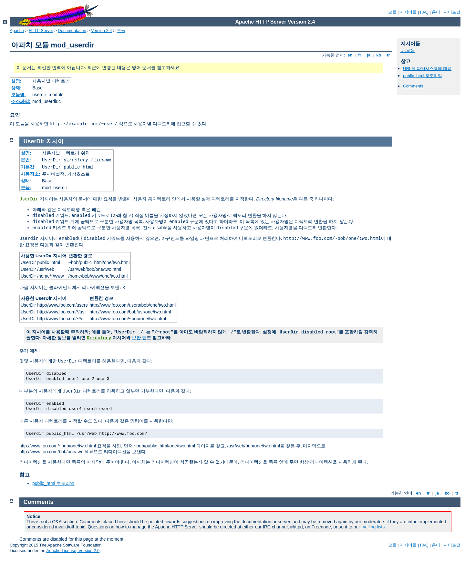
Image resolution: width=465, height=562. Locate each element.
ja (369, 55)
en (350, 55)
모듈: (26, 187)
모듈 (392, 12)
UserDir (407, 50)
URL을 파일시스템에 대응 (427, 68)
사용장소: (30, 174)
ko (378, 55)
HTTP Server (41, 30)
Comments (413, 86)
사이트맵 (452, 12)
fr (360, 55)
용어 (436, 12)
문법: (26, 159)
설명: (16, 81)
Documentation (72, 30)
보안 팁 (139, 337)
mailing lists (373, 526)
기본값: (28, 166)
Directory (99, 338)
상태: (16, 87)
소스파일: (21, 101)
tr (388, 55)
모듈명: (18, 94)
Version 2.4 (101, 30)
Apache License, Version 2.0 (72, 550)
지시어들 (408, 12)
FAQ (424, 12)
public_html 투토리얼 (422, 75)
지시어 (55, 141)
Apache (17, 30)
